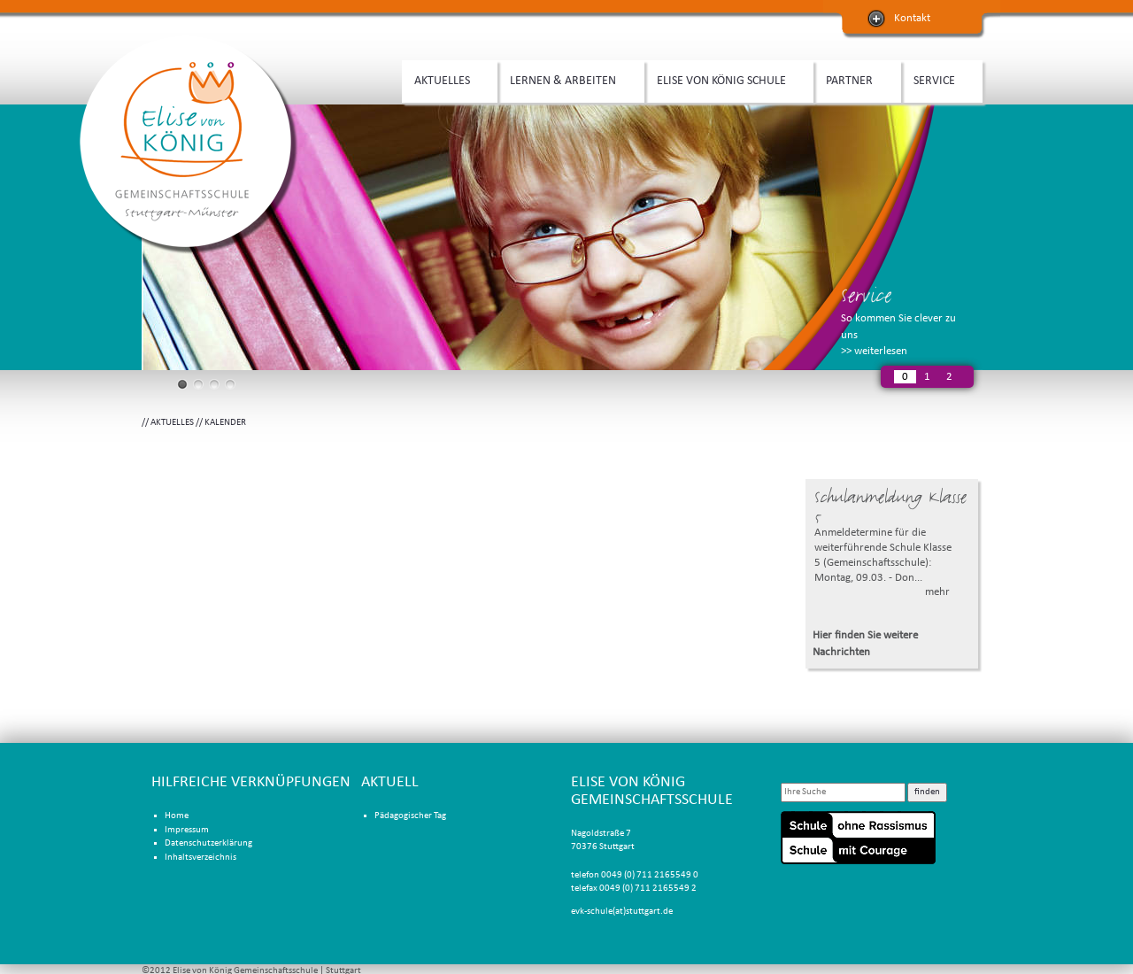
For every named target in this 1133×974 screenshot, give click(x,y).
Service (866, 295)
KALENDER (225, 423)
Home (177, 816)
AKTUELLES (445, 79)
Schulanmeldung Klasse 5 (890, 507)
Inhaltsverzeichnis (200, 857)
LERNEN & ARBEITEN (566, 79)
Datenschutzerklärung (208, 843)
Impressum (187, 830)
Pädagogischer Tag (410, 816)
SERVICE (937, 79)
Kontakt (912, 18)
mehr (937, 592)
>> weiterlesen (874, 351)
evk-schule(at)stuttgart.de (622, 911)
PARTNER (852, 79)
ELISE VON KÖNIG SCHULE (724, 79)
